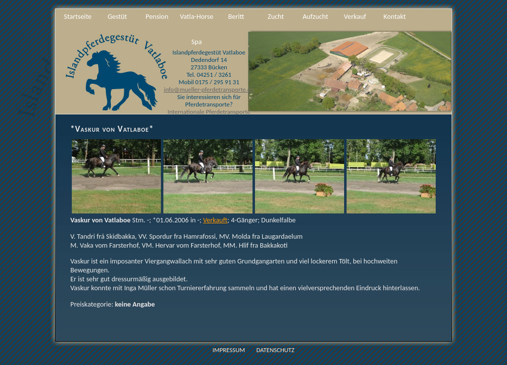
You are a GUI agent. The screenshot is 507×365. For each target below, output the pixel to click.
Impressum (228, 350)
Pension (157, 16)
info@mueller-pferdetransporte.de (209, 89)
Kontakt (394, 16)
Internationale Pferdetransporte (208, 111)
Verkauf (355, 16)
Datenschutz (275, 350)
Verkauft (215, 219)
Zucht (276, 16)
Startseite (78, 16)
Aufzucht (315, 16)
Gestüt (117, 16)
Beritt (236, 16)
